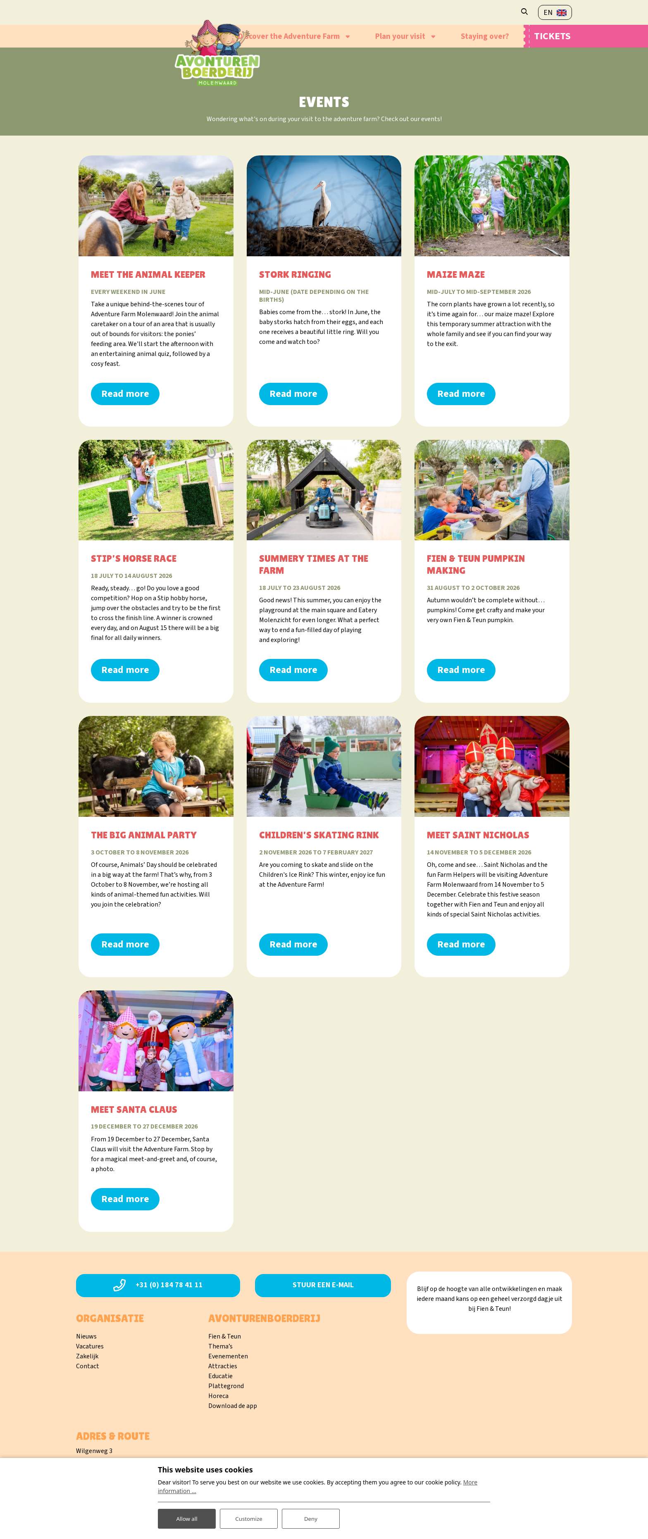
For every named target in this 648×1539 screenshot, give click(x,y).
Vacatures (90, 1346)
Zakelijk (87, 1356)
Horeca (218, 1396)
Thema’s (220, 1346)
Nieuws (86, 1336)
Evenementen (228, 1356)
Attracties (222, 1366)
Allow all (187, 1518)
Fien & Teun (224, 1336)
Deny (311, 1518)
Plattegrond (226, 1386)
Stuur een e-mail (323, 1285)
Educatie (220, 1376)
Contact (87, 1366)
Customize (249, 1518)
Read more (125, 394)
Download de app (232, 1405)
